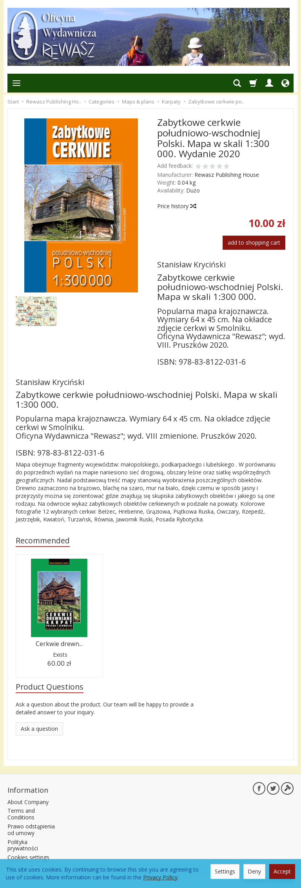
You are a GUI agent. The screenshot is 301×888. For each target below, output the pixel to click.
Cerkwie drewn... (59, 644)
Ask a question (39, 728)
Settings (225, 871)
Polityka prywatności (22, 845)
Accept (282, 871)
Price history (176, 206)
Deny (254, 871)
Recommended (43, 540)
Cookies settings (28, 857)
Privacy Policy (160, 877)
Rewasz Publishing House (226, 174)
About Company (28, 802)
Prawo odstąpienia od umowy (31, 830)
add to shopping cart (254, 242)
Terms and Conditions (21, 814)
